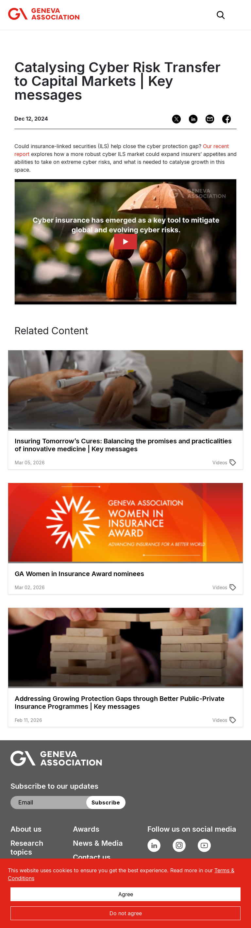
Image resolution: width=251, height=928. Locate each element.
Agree (125, 894)
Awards (86, 829)
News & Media (98, 843)
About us (26, 829)
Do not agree (125, 913)
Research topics (26, 847)
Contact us (91, 857)
